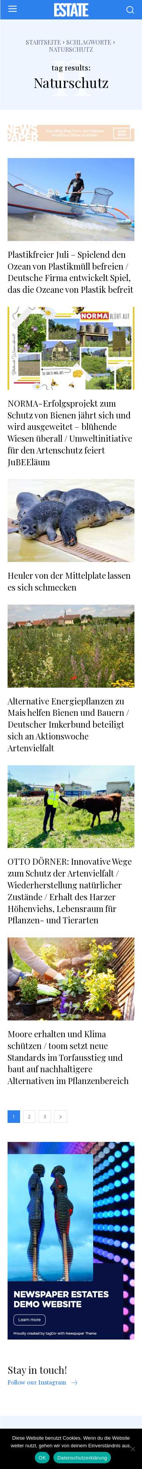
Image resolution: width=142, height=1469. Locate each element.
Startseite (43, 42)
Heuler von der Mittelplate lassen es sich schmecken (69, 581)
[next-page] (60, 1116)
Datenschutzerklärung (82, 1458)
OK (42, 1458)
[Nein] (132, 1449)
